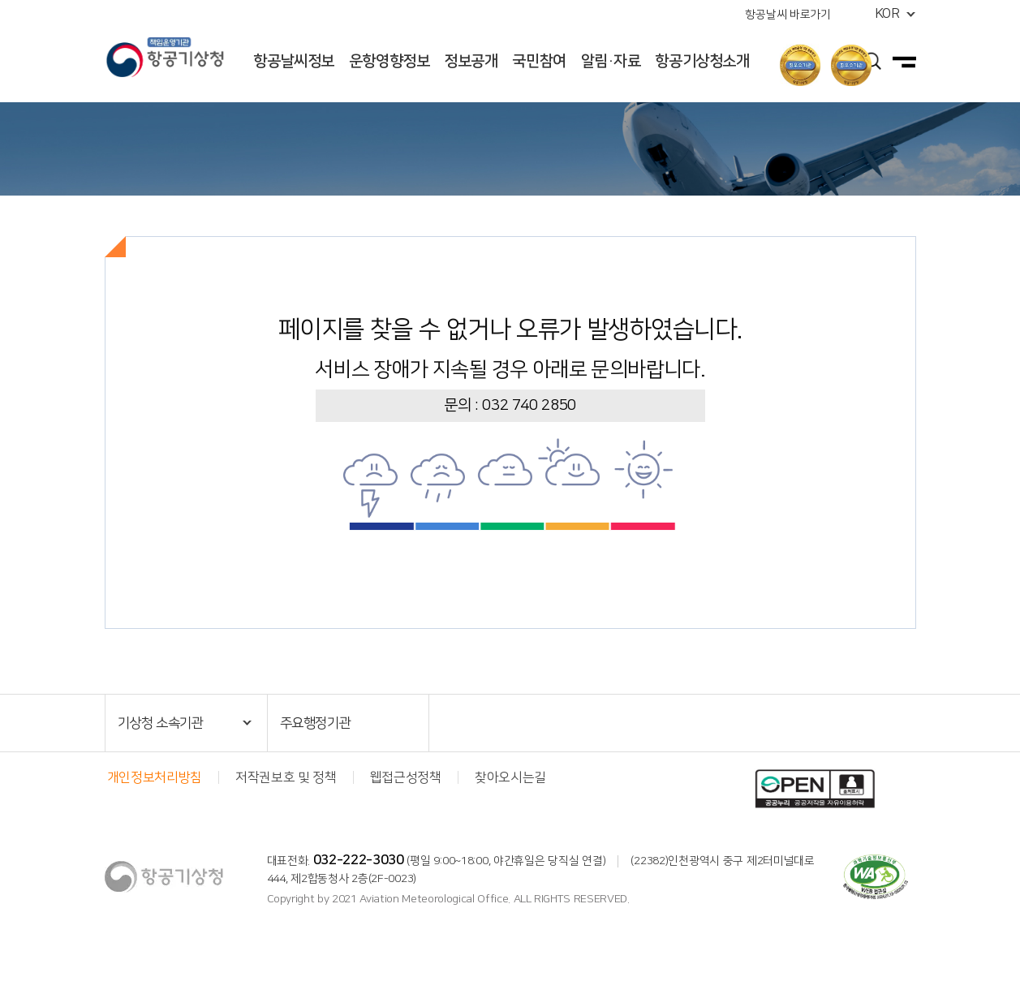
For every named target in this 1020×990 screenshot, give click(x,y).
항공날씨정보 (293, 61)
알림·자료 (611, 61)
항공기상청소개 (702, 61)
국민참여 (539, 61)
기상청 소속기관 (161, 723)
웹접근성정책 (405, 777)
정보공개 (470, 61)
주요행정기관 (315, 723)
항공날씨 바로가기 (787, 14)
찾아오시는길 (510, 777)
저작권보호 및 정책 (286, 777)
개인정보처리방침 (154, 777)
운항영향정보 (389, 61)
